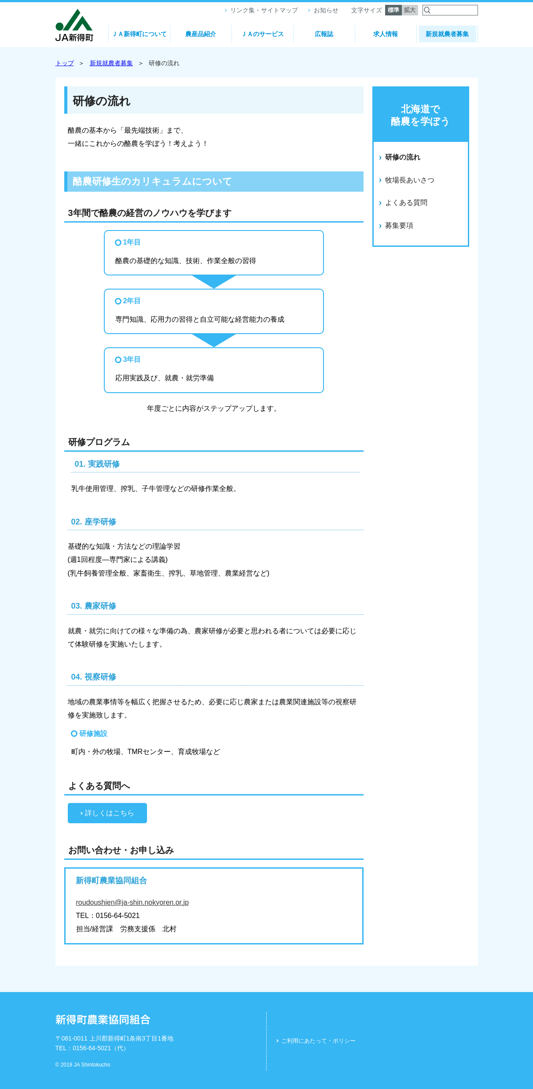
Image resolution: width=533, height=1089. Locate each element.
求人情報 (385, 33)
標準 (393, 10)
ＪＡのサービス (262, 33)
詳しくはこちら (109, 813)
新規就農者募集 (447, 33)
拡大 (409, 10)
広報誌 (324, 33)
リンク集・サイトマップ (264, 10)
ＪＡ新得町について (139, 33)
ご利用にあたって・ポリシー (318, 1040)
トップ (64, 63)
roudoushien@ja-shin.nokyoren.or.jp (132, 902)
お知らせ (326, 10)
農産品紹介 (200, 33)
